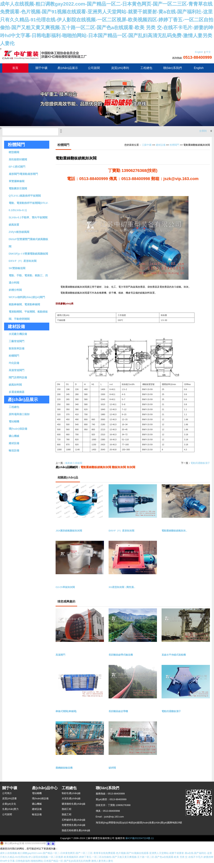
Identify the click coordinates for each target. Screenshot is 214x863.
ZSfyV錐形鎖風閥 (19, 231)
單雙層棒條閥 (16, 181)
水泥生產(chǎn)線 (71, 798)
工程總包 (146, 68)
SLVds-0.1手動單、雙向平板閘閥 (28, 217)
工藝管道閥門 (16, 341)
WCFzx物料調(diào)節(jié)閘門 (27, 297)
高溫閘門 (60, 654)
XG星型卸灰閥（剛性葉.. (122, 587)
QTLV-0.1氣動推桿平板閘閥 (25, 195)
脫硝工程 (66, 809)
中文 (208, 52)
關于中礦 (41, 68)
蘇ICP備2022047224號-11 (139, 838)
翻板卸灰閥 (119, 467)
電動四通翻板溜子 (200, 463)
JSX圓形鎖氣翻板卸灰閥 (69, 530)
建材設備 (14, 443)
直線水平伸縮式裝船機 (174, 654)
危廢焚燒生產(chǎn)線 (74, 825)
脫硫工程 (66, 814)
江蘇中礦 (147, 144)
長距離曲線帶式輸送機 (121, 654)
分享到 (203, 131)
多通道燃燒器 (16, 391)
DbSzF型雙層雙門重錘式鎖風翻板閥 (28, 243)
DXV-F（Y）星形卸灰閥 (23, 260)
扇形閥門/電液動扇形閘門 (23, 173)
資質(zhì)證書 (9, 798)
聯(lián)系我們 (172, 68)
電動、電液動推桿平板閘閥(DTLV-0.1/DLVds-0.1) (28, 206)
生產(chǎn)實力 (10, 809)
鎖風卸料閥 (15, 384)
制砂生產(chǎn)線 (71, 793)
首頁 (15, 68)
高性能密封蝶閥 (18, 159)
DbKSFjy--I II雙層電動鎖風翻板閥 (28, 253)
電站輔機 (14, 421)
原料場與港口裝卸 (19, 414)
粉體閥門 (16, 144)
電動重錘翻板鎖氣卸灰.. (174, 530)
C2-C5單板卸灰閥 (65, 587)
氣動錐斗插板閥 (73, 463)
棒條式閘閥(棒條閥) (66, 711)
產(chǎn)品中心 (45, 788)
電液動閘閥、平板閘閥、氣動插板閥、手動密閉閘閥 (28, 315)
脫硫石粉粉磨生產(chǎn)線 (76, 830)
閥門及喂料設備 (18, 377)
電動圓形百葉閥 (18, 188)
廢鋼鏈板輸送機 (64, 767)
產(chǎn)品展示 (67, 68)
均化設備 (14, 362)
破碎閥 (112, 767)
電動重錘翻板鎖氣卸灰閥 (96, 467)
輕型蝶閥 (14, 152)
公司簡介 (7, 793)
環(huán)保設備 (18, 428)
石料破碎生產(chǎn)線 (74, 819)
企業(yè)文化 (9, 803)
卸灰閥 (131, 467)
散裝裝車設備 (16, 348)
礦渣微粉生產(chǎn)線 (74, 803)
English (199, 52)
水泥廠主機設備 (18, 333)
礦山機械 (14, 435)
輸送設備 (14, 450)
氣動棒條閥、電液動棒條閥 (24, 304)
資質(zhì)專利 (120, 68)
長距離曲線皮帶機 (118, 711)
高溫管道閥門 (16, 370)
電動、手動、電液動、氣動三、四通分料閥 (28, 279)
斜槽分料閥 (15, 289)
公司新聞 (94, 68)
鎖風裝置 (14, 224)
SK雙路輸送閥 (17, 268)
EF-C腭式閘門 (17, 166)
